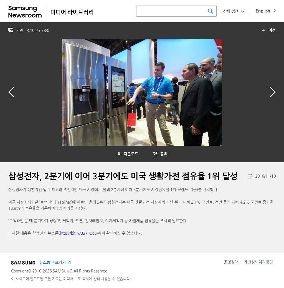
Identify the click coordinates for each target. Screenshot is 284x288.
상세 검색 (231, 11)
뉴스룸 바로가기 (52, 262)
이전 (272, 30)
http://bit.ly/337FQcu (78, 233)
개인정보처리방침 (258, 262)
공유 (163, 154)
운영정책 (231, 262)
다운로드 (131, 154)
